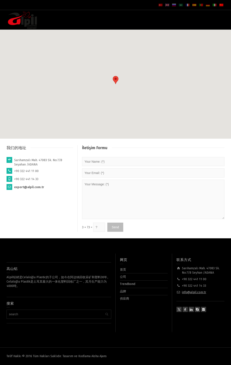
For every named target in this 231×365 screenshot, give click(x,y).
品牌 (123, 291)
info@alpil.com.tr (194, 292)
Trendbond (127, 284)
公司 (123, 277)
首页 (123, 269)
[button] (115, 80)
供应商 (124, 298)
